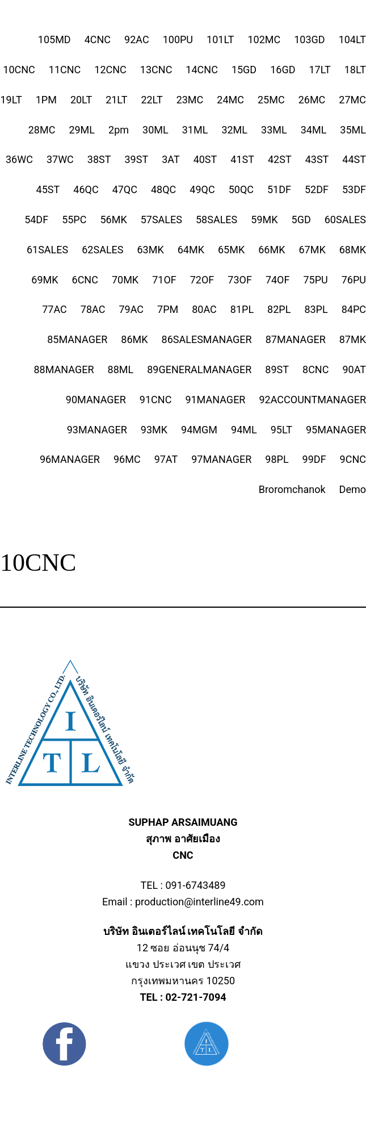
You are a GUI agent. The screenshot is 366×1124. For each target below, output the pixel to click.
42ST (280, 159)
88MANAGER (63, 369)
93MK (154, 430)
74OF (278, 280)
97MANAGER (221, 459)
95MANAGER (336, 430)
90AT (354, 369)
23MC (190, 100)
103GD (309, 39)
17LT (320, 70)
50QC (241, 189)
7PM (167, 309)
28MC (42, 130)
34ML (314, 130)
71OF (164, 280)
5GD (301, 219)
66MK (271, 250)
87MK (352, 339)
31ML (195, 130)
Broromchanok (292, 489)
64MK (191, 250)
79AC (131, 309)
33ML (274, 130)
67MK (312, 250)
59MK (264, 219)
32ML (234, 130)
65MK (231, 250)
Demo (352, 489)
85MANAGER (77, 339)
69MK (44, 280)
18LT (355, 70)
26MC (312, 100)
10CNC (19, 70)
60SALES (345, 219)
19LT (11, 100)
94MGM (199, 430)
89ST (277, 369)
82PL (279, 309)
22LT (151, 100)
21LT (116, 100)
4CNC (98, 39)
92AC (136, 39)
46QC (85, 189)
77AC (54, 309)
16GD (282, 70)
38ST (99, 159)
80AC (204, 309)
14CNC (202, 70)
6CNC (85, 280)
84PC (354, 309)
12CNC (110, 70)
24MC (230, 100)
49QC (202, 189)
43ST (317, 159)
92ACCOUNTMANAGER (312, 400)
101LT (220, 39)
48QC (163, 189)
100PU (178, 39)
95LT (281, 430)
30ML (155, 130)
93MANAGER (97, 430)
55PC (74, 219)
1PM (46, 100)
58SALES (216, 219)
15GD (244, 70)
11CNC (65, 70)
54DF (36, 219)
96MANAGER (70, 459)
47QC (124, 189)
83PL (315, 309)
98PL (276, 459)
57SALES (161, 219)
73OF (240, 280)
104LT (352, 39)
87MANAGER (296, 339)
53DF (354, 189)
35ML (353, 130)
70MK (125, 280)
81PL (242, 309)
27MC (352, 100)
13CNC (156, 70)
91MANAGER (215, 400)
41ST (242, 159)
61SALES (47, 250)
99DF (314, 459)
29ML (82, 130)
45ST (48, 189)
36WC (19, 159)
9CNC (353, 459)
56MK (113, 219)
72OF (202, 280)
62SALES (102, 250)
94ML (244, 430)
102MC (263, 39)
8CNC (315, 369)
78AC (93, 309)
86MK (134, 339)
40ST (205, 159)
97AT (166, 459)
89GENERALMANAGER (199, 369)
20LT (81, 100)
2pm (118, 130)
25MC (271, 100)
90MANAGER (96, 400)
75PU (315, 280)
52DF (317, 189)
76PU (354, 280)
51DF (279, 189)
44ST (354, 159)
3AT (170, 159)
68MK (352, 250)
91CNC (156, 400)
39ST (137, 159)
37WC (60, 159)
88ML (121, 369)
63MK (150, 250)
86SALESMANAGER (207, 339)
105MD (54, 39)
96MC (127, 459)
